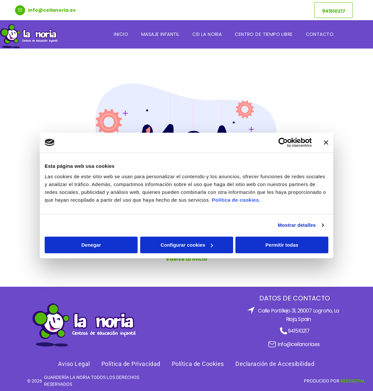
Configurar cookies (186, 245)
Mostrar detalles (297, 225)
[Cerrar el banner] (326, 142)
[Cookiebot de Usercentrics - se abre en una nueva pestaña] (283, 142)
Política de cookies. (236, 200)
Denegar (91, 245)
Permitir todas (281, 245)
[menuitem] (121, 34)
